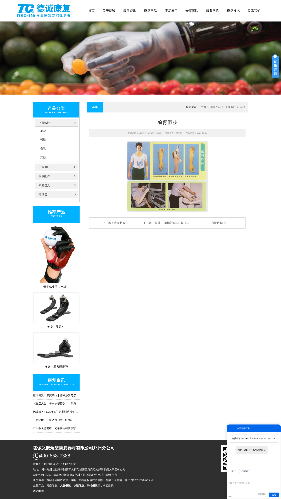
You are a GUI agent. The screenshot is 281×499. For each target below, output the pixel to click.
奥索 (43, 130)
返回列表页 (219, 222)
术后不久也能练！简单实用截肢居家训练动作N (61, 428)
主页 (203, 107)
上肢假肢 (44, 122)
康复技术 (233, 11)
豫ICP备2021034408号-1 (139, 480)
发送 (274, 494)
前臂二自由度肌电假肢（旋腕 (173, 222)
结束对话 (262, 494)
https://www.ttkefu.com (264, 438)
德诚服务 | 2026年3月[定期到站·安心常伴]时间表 (61, 411)
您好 (233, 471)
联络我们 (245, 471)
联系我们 (254, 11)
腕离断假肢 (121, 222)
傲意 (43, 148)
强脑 (43, 139)
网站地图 (38, 491)
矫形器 (43, 194)
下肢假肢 (44, 167)
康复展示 (171, 11)
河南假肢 (51, 485)
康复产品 (150, 11)
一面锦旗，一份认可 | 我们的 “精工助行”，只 (59, 420)
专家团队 (191, 11)
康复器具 (44, 185)
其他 (43, 157)
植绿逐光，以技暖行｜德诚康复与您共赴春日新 (61, 395)
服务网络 (212, 11)
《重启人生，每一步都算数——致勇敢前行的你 (61, 403)
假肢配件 (44, 176)
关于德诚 (109, 11)
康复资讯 (129, 11)
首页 (91, 11)
